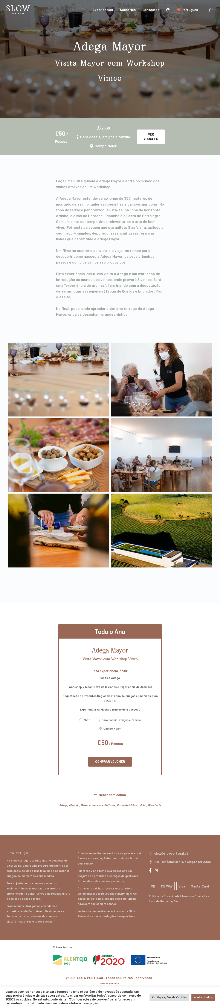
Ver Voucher (151, 136)
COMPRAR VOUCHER (110, 761)
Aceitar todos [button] (203, 997)
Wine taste (154, 805)
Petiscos (109, 805)
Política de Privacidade (164, 896)
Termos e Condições (195, 896)
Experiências (103, 10)
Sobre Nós (128, 10)
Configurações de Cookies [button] (169, 997)
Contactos (151, 10)
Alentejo (74, 805)
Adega (63, 805)
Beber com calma (112, 795)
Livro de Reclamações (164, 901)
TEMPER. (115, 983)
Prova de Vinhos (127, 805)
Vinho (142, 805)
